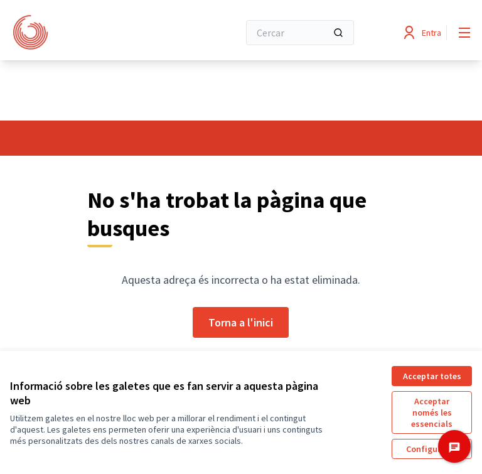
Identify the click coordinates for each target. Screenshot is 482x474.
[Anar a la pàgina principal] (93, 33)
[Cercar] (300, 33)
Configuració (432, 449)
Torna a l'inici (240, 322)
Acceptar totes (432, 376)
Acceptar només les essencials (432, 412)
